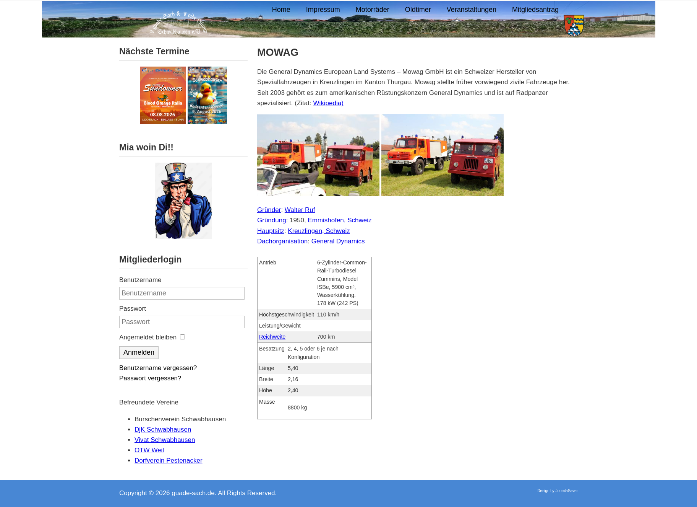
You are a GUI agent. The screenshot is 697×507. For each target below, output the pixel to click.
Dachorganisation (282, 241)
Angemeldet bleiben (148, 337)
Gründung (271, 220)
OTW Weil (149, 450)
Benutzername (140, 280)
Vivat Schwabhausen (165, 439)
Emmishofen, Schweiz (339, 220)
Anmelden (138, 352)
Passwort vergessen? (150, 378)
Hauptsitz (270, 231)
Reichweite (272, 337)
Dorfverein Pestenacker (169, 460)
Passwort (132, 308)
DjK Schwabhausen (163, 429)
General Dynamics (338, 241)
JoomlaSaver (567, 491)
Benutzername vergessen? (158, 368)
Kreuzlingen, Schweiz (319, 231)
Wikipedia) (328, 103)
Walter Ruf (300, 210)
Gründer (269, 210)
